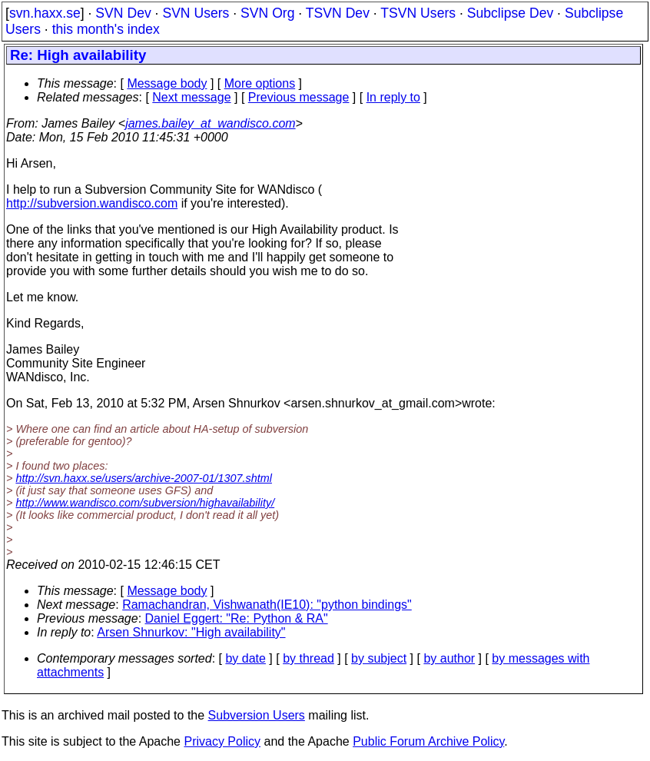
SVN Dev (123, 13)
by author (449, 658)
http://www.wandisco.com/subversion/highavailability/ (144, 503)
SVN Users (195, 13)
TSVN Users (418, 13)
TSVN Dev (338, 13)
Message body (167, 83)
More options (260, 83)
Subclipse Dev (510, 13)
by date (245, 658)
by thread (308, 658)
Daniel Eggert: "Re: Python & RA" (236, 618)
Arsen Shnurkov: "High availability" (191, 632)
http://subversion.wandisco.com (91, 203)
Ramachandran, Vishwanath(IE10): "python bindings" (267, 604)
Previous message (299, 97)
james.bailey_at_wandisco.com (210, 123)
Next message (191, 97)
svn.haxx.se (45, 13)
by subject (378, 658)
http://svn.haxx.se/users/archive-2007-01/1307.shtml (143, 478)
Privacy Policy (222, 741)
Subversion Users (256, 715)
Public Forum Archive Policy (428, 741)
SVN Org (267, 13)
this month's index (106, 29)
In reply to (393, 97)
